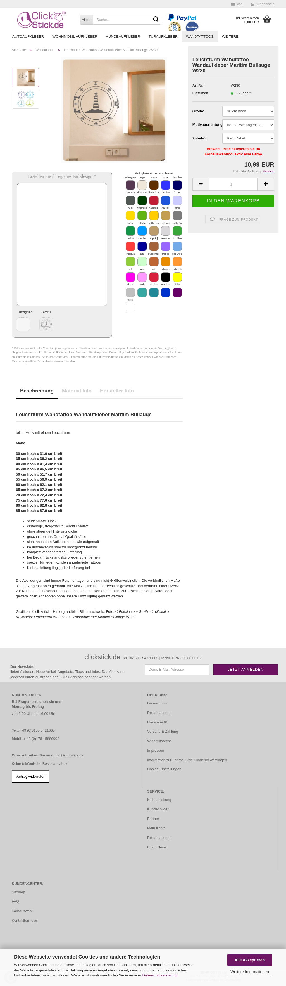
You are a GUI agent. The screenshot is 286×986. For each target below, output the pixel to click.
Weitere (230, 36)
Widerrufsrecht (159, 741)
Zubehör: (200, 138)
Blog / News (156, 847)
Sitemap (18, 892)
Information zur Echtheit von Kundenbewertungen (187, 760)
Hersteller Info (117, 391)
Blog (236, 4)
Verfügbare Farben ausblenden (154, 173)
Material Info (77, 391)
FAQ (15, 901)
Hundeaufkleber (123, 36)
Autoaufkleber (28, 36)
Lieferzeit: (200, 93)
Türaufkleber (163, 36)
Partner (153, 819)
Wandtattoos (199, 36)
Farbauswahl (22, 911)
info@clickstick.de (69, 755)
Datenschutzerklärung (159, 975)
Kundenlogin (262, 4)
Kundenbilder (158, 809)
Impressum (156, 750)
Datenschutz (157, 703)
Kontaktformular (24, 920)
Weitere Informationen (249, 972)
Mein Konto (156, 828)
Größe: (198, 111)
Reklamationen (159, 713)
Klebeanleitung (159, 800)
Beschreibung (37, 391)
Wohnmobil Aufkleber (74, 36)
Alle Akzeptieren (250, 960)
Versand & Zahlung (162, 731)
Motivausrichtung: (205, 124)
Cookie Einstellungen (164, 769)
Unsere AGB (157, 722)
